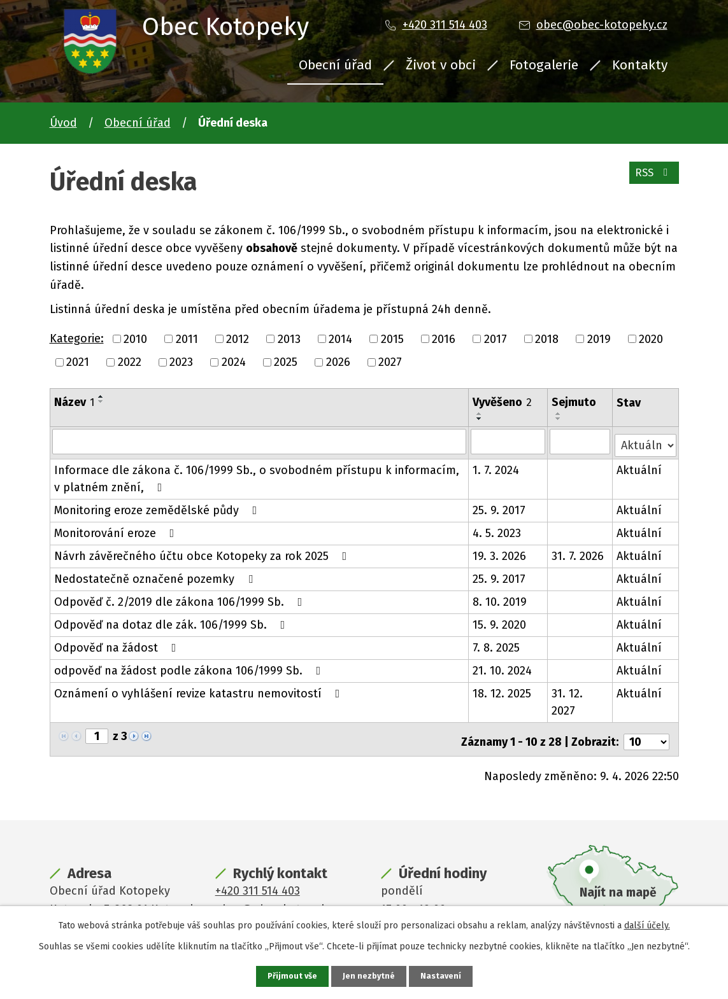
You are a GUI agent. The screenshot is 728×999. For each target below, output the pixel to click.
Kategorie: (77, 339)
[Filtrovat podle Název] (259, 441)
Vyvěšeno (502, 402)
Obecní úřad (335, 65)
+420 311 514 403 (445, 25)
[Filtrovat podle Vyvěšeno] (508, 441)
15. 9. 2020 (500, 621)
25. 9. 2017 (499, 506)
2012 (237, 339)
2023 (181, 362)
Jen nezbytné (370, 975)
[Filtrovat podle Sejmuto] (581, 441)
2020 (651, 339)
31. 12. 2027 (568, 698)
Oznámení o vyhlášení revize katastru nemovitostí (199, 690)
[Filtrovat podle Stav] (645, 440)
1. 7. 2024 (496, 466)
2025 (285, 362)
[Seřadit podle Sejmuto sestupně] (560, 418)
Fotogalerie (544, 65)
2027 (390, 362)
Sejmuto (575, 402)
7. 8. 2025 (496, 644)
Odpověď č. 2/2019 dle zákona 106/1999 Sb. (181, 598)
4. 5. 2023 (497, 529)
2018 (547, 339)
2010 (135, 339)
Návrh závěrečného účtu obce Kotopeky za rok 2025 (203, 552)
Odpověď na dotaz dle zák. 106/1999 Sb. (172, 621)
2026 (338, 362)
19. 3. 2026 (500, 552)
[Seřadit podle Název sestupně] (101, 401)
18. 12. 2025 (502, 690)
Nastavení (443, 975)
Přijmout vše (290, 975)
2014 (340, 339)
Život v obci (441, 65)
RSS (651, 178)
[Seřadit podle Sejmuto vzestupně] (560, 413)
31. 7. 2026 (579, 552)
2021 (77, 362)
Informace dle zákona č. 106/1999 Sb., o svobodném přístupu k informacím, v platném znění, (256, 475)
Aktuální (639, 466)
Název (74, 402)
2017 (495, 339)
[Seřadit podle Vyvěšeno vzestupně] (480, 413)
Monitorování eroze (117, 529)
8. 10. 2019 (500, 598)
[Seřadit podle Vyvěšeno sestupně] (480, 418)
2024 (234, 362)
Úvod (63, 123)
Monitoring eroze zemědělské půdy (158, 506)
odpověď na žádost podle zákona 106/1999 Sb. (190, 667)
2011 (187, 339)
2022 (129, 362)
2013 (289, 339)
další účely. (647, 924)
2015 (392, 339)
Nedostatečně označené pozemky (156, 575)
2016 (443, 339)
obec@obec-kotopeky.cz (601, 25)
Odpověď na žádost (118, 644)
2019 (599, 339)
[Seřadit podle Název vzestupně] (101, 396)
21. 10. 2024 (502, 667)
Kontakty (639, 65)
